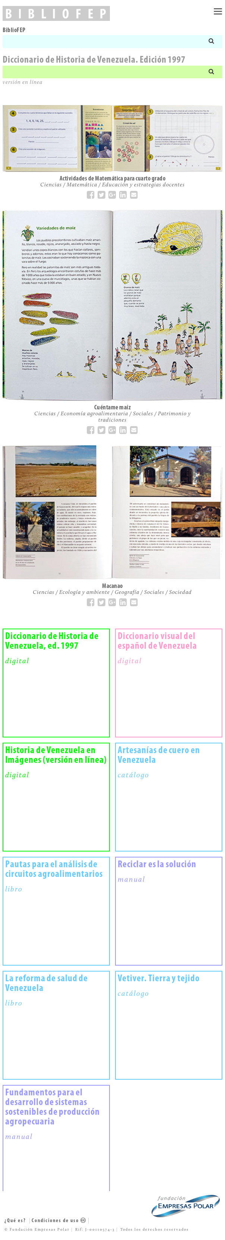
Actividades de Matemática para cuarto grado (113, 179)
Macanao (112, 586)
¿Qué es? (15, 1221)
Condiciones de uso (59, 1221)
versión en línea (22, 82)
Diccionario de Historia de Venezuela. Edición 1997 (94, 60)
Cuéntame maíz (112, 408)
